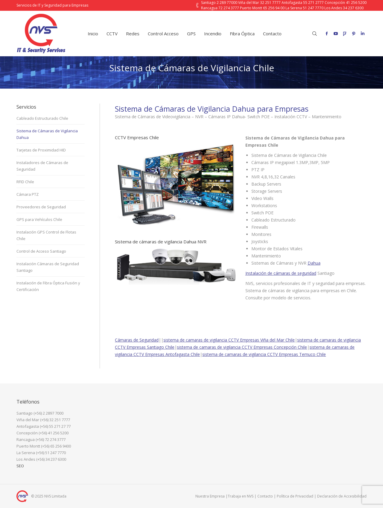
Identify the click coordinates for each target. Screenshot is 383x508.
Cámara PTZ (27, 194)
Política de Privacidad (295, 496)
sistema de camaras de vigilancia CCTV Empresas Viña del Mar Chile (229, 340)
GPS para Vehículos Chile (39, 219)
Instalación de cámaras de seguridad (280, 273)
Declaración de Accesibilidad (342, 496)
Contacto (265, 496)
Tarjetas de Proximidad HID (41, 150)
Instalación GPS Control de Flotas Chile (46, 235)
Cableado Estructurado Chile (42, 118)
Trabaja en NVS (240, 496)
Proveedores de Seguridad (41, 207)
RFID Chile (25, 181)
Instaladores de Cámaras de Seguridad (42, 166)
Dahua (314, 263)
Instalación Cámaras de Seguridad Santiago (47, 267)
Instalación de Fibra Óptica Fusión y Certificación (48, 286)
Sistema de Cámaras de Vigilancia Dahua (47, 134)
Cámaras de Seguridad (137, 340)
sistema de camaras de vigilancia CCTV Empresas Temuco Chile (264, 354)
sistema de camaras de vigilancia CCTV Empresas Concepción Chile (242, 347)
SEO (20, 465)
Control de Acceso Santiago (41, 251)
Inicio (158, 82)
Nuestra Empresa (210, 496)
